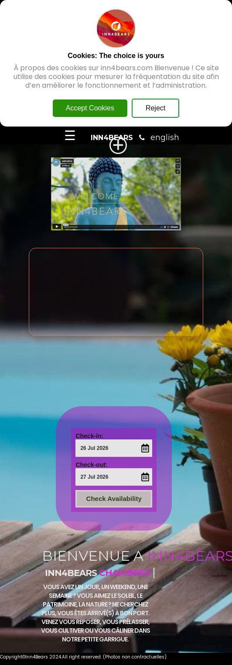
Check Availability (114, 498)
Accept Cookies (90, 108)
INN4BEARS (112, 138)
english (164, 137)
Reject (155, 108)
